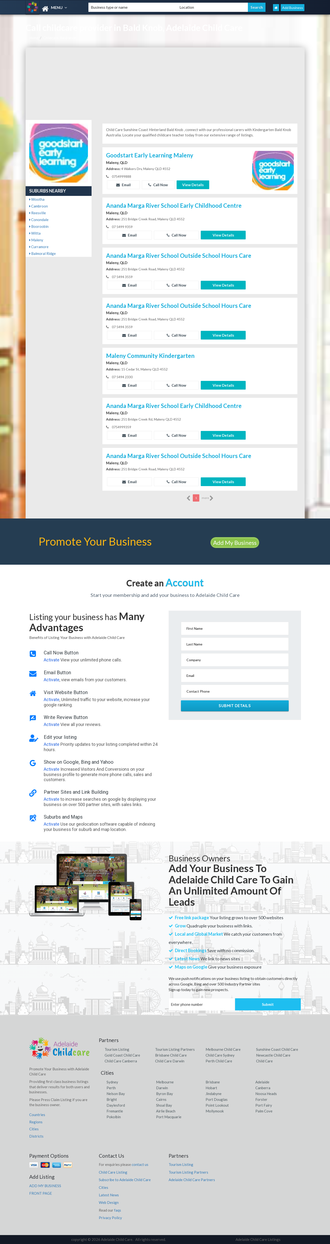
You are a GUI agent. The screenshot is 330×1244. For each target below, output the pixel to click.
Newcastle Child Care (273, 1055)
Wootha (36, 199)
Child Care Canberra (121, 1061)
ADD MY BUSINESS (45, 1186)
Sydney (112, 1082)
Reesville (37, 213)
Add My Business (235, 542)
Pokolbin (114, 1117)
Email (123, 185)
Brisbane (213, 1082)
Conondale (39, 219)
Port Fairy (263, 1105)
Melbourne (165, 1082)
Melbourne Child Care (223, 1049)
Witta (35, 233)
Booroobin (39, 226)
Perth (111, 1088)
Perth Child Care (219, 1061)
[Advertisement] (165, 84)
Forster (261, 1099)
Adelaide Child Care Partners (192, 1179)
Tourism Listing (117, 1049)
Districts (36, 1136)
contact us (140, 1164)
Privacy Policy (110, 1217)
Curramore (39, 246)
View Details (193, 185)
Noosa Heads (266, 1093)
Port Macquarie (168, 1117)
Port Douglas (217, 1099)
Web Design (109, 1202)
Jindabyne (214, 1093)
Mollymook (215, 1111)
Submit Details (235, 705)
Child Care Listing (113, 1172)
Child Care (264, 1061)
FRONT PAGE (40, 1193)
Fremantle (115, 1111)
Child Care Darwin (169, 1061)
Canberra (262, 1088)
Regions (36, 1122)
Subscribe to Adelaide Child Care (125, 1179)
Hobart (211, 1088)
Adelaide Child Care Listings (258, 1239)
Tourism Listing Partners (175, 1049)
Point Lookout (217, 1105)
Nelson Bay (116, 1093)
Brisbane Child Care (171, 1055)
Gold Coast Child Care (122, 1055)
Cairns (161, 1099)
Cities (34, 1129)
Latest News (109, 1195)
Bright (112, 1099)
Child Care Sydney (220, 1055)
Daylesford (116, 1105)
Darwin (162, 1088)
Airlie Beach (165, 1111)
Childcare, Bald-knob (59, 38)
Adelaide (262, 1082)
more (208, 498)
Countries (37, 1114)
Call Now (158, 185)
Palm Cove (264, 1111)
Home (34, 38)
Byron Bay (164, 1093)
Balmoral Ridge (42, 253)
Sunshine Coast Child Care (277, 1049)
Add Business (292, 8)
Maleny (36, 240)
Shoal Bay (164, 1105)
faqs (117, 1210)
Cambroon (38, 206)
